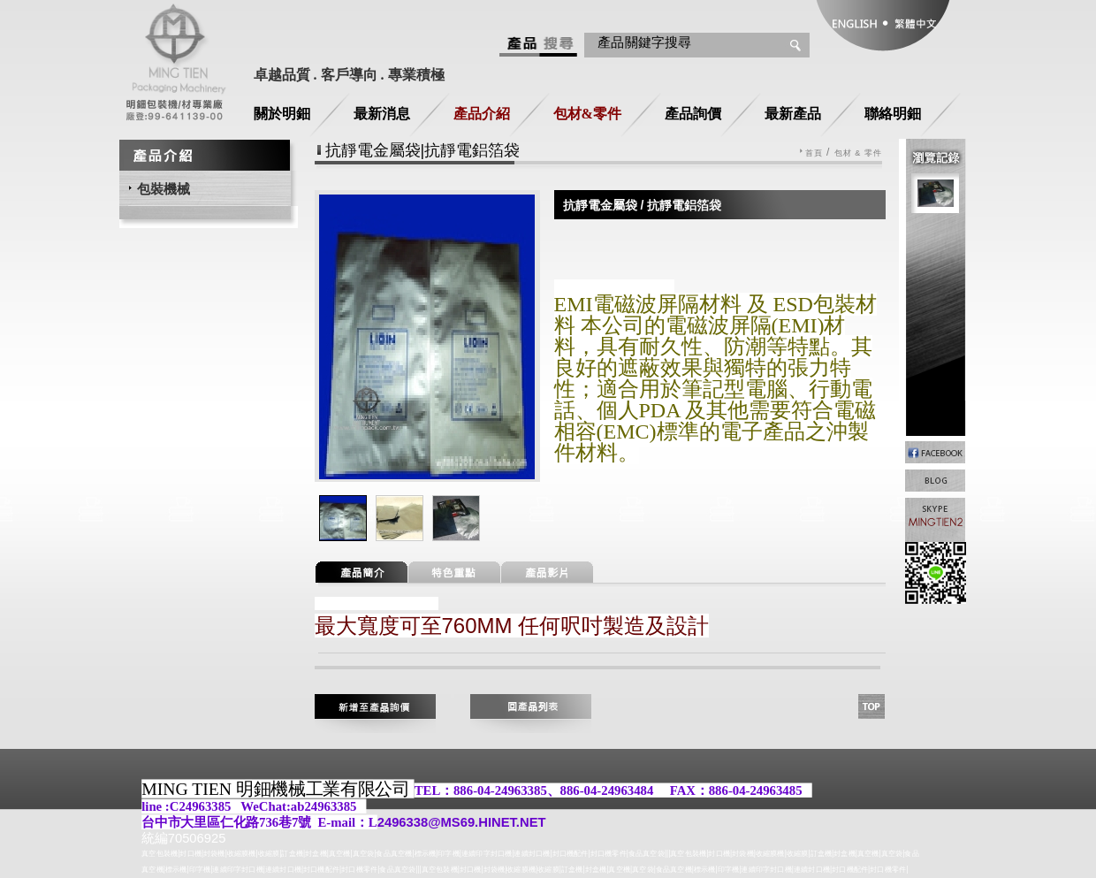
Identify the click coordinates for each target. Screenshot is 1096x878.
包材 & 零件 (858, 153)
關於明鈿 (282, 113)
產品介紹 (481, 113)
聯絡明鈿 (892, 113)
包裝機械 (163, 188)
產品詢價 (693, 113)
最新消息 (382, 113)
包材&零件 (587, 113)
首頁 (814, 153)
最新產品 (793, 113)
